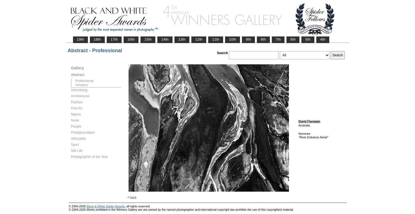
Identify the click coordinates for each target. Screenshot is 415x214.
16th (131, 39)
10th (232, 39)
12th (198, 39)
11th (215, 39)
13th (182, 39)
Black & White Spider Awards (106, 206)
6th (293, 39)
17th (114, 39)
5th (308, 39)
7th (278, 39)
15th (148, 39)
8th (263, 39)
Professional (84, 81)
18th (97, 39)
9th (248, 39)
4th (322, 39)
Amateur (81, 85)
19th (80, 39)
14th (164, 39)
